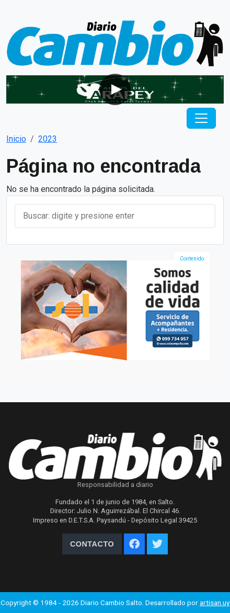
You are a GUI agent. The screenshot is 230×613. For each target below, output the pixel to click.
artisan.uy (214, 602)
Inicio (16, 139)
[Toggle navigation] (201, 118)
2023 (47, 139)
